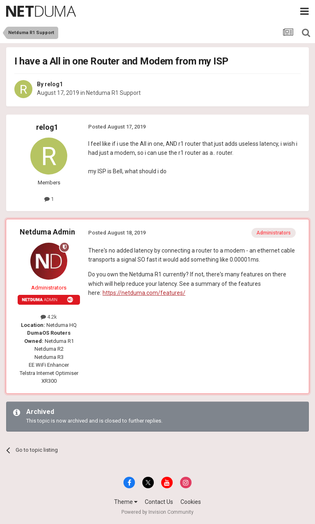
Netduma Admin (47, 232)
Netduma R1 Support (113, 93)
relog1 (54, 84)
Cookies (190, 502)
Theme (125, 502)
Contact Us (159, 502)
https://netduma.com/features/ (144, 293)
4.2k (49, 317)
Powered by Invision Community (157, 512)
